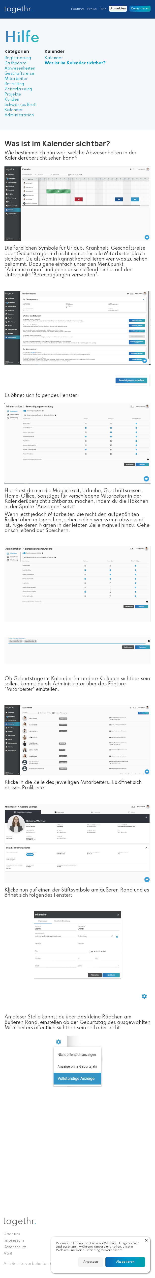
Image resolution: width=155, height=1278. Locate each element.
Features (78, 9)
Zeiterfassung (18, 89)
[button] (146, 1240)
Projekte (12, 94)
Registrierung (17, 58)
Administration (19, 115)
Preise (92, 9)
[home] (19, 9)
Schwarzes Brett (20, 105)
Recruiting (14, 84)
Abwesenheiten (19, 68)
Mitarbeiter (16, 79)
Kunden (11, 99)
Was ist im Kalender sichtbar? (75, 63)
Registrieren (140, 8)
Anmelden (118, 8)
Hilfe (102, 9)
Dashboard (15, 63)
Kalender (13, 110)
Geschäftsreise (19, 74)
